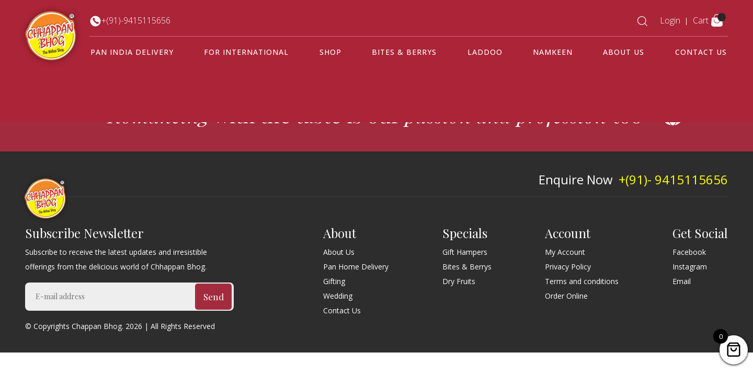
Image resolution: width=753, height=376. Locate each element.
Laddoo (485, 52)
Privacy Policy (568, 267)
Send (213, 296)
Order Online (566, 296)
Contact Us (701, 52)
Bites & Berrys (404, 52)
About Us (623, 52)
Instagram (689, 267)
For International (246, 52)
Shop (330, 52)
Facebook (689, 252)
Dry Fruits (458, 281)
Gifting (334, 281)
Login (670, 20)
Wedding (337, 296)
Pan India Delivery (132, 52)
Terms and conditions (582, 281)
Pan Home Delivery (356, 267)
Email (681, 281)
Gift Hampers (464, 252)
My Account (565, 252)
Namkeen (553, 52)
